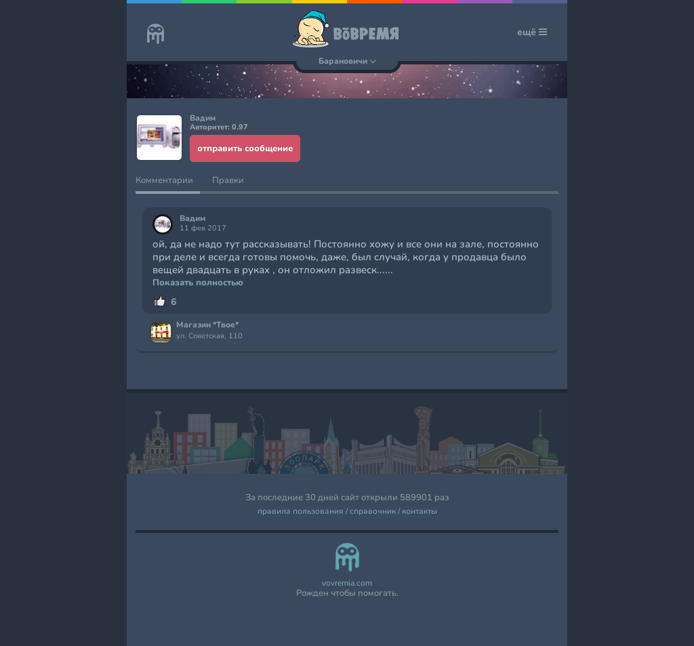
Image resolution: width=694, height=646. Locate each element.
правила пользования (301, 511)
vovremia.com (347, 583)
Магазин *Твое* (207, 325)
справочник (373, 511)
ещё (532, 32)
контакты (419, 511)
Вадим (192, 218)
